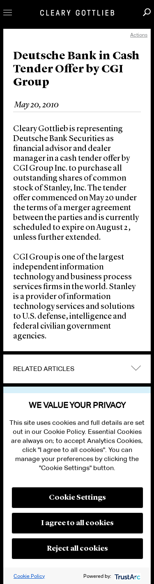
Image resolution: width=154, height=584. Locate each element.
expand (136, 368)
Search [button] (147, 12)
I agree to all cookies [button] (77, 523)
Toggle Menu (7, 12)
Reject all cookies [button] (77, 548)
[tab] (77, 368)
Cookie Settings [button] (77, 497)
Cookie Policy (29, 576)
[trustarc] (126, 576)
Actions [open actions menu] (138, 35)
